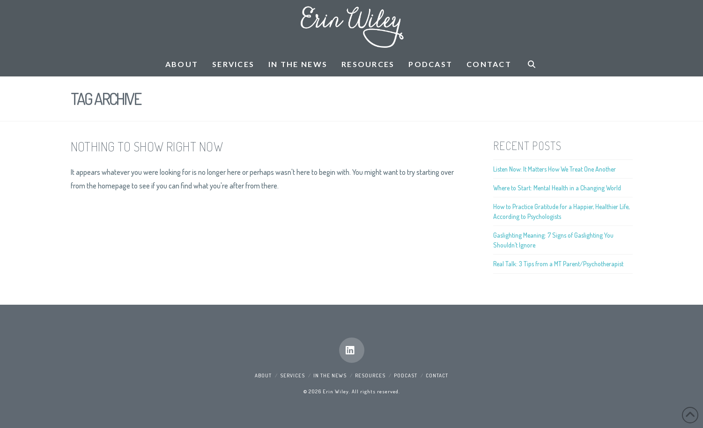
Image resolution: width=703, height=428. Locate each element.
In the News (330, 375)
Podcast (405, 375)
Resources (370, 375)
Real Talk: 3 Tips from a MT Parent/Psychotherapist (558, 264)
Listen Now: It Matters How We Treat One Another (554, 169)
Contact (437, 375)
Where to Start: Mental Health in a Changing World (557, 188)
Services (292, 375)
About (263, 375)
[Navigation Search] (531, 64)
